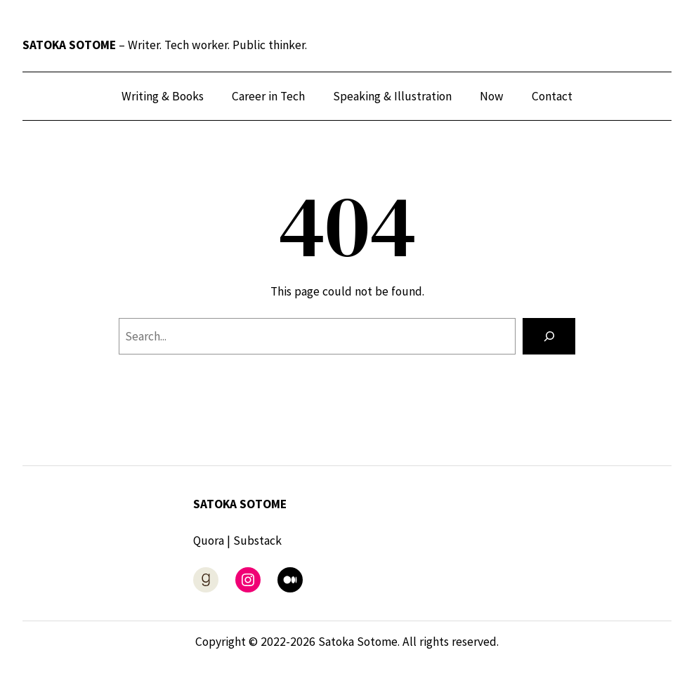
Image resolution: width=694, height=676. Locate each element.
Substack (257, 540)
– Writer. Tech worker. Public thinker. (164, 45)
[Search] (549, 336)
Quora (208, 540)
